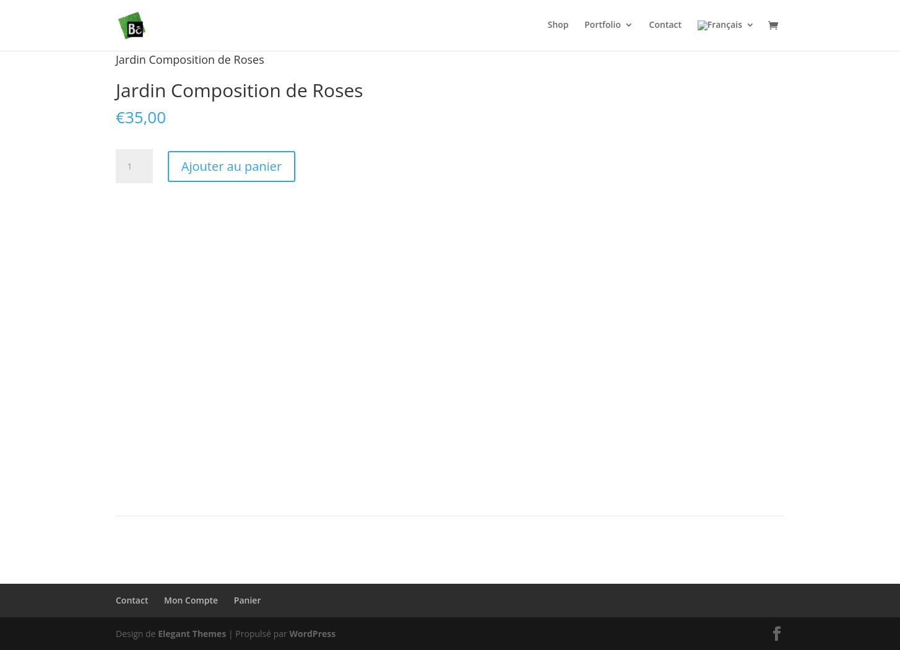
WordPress (312, 633)
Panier (247, 600)
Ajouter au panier (231, 166)
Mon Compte (191, 600)
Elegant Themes (192, 633)
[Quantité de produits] (134, 166)
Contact (132, 600)
